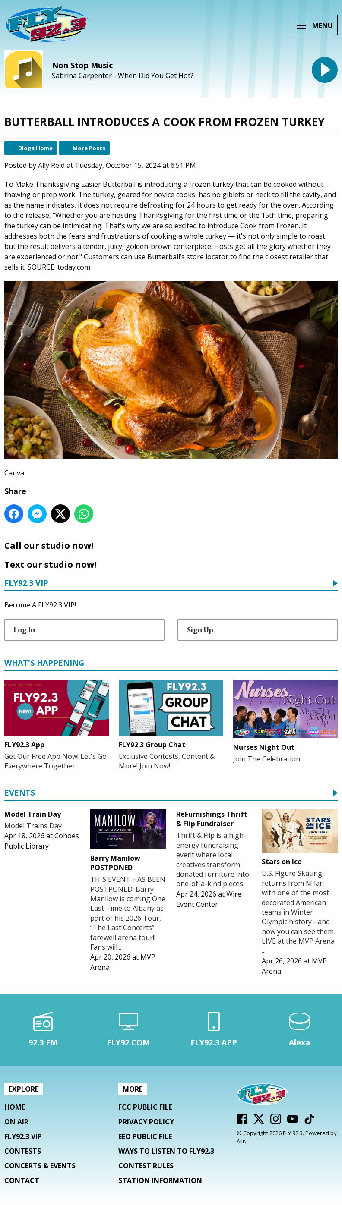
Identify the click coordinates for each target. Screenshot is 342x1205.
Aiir (241, 1141)
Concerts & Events (40, 1165)
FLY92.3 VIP (26, 583)
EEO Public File (145, 1136)
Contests (22, 1151)
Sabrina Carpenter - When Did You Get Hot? (122, 75)
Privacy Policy (146, 1121)
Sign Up (200, 630)
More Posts (89, 148)
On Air (16, 1121)
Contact (21, 1180)
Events (19, 793)
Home (14, 1107)
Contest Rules (146, 1165)
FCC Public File (145, 1107)
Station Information (160, 1180)
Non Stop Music (82, 65)
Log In (24, 630)
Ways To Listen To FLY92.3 (166, 1151)
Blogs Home (35, 148)
